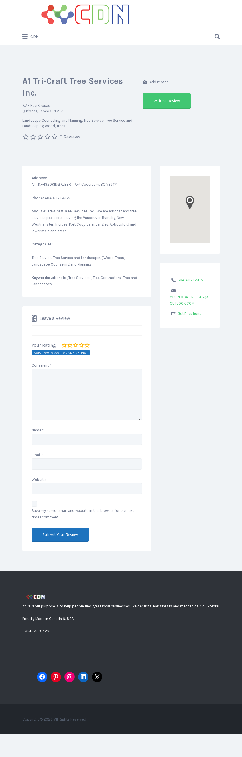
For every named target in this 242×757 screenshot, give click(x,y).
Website (39, 479)
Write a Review (167, 100)
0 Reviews (70, 137)
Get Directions (189, 313)
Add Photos (156, 82)
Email (37, 455)
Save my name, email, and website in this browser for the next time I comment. (83, 513)
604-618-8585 (190, 280)
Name (38, 430)
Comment (41, 365)
